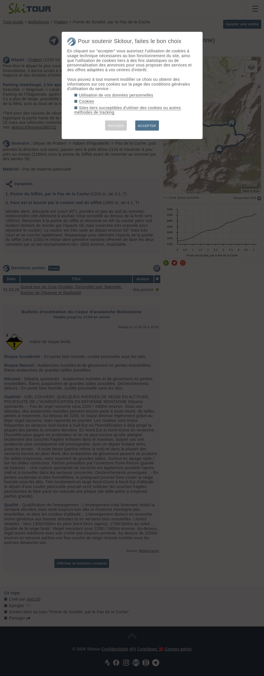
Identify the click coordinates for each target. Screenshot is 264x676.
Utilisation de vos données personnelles (116, 95)
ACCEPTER (147, 125)
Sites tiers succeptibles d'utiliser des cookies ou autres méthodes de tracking (127, 110)
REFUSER (116, 125)
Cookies (86, 101)
